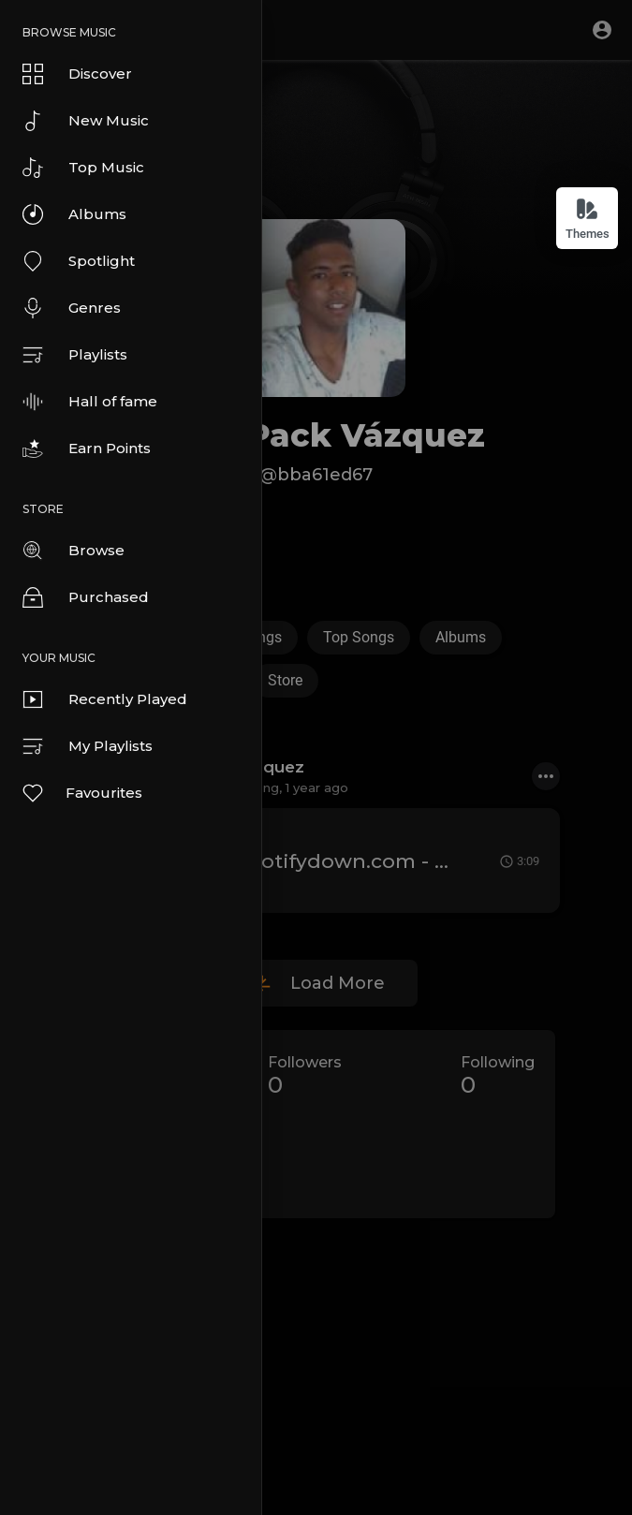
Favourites (81, 793)
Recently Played (104, 699)
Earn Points (86, 448)
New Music (85, 120)
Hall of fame (89, 401)
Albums (74, 214)
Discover (77, 74)
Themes (588, 219)
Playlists (74, 355)
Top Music (83, 167)
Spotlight (78, 261)
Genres (71, 308)
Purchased (85, 597)
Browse (73, 550)
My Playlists (87, 746)
